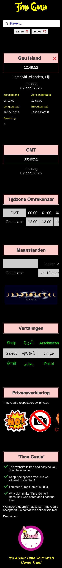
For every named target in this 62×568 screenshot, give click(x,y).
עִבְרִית (49, 353)
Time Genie (31, 7)
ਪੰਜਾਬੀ (11, 364)
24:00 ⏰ (39, 31)
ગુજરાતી (28, 353)
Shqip (11, 343)
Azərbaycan (49, 343)
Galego (12, 353)
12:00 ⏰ (22, 31)
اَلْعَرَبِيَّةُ (28, 343)
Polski (49, 364)
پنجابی (28, 364)
